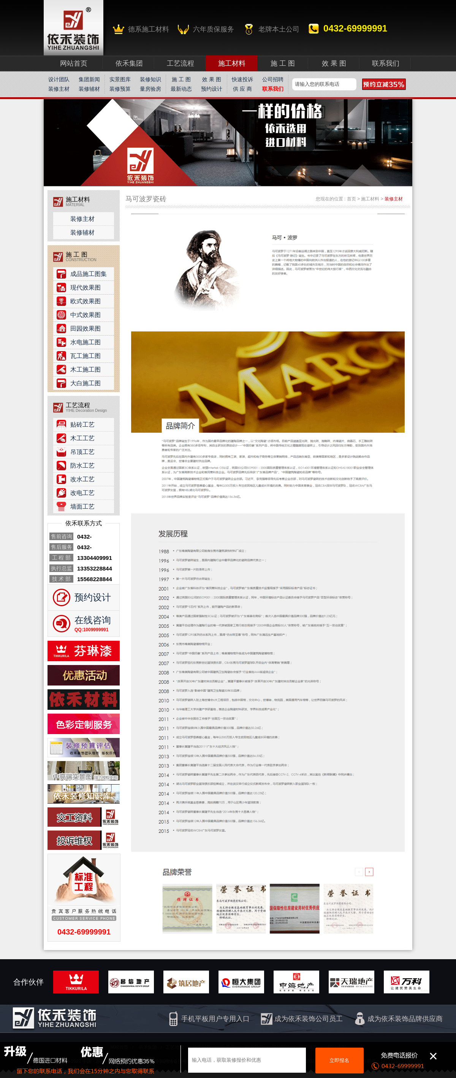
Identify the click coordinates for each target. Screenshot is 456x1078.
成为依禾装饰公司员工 (308, 1019)
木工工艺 (82, 438)
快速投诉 (242, 79)
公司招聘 (272, 79)
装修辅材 (89, 89)
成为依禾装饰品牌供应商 (405, 1019)
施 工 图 (181, 79)
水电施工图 (85, 342)
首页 (351, 199)
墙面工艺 (82, 506)
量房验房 (150, 89)
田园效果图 (85, 328)
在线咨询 (92, 620)
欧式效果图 (85, 301)
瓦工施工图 (85, 356)
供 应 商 (242, 89)
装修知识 (150, 79)
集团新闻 (89, 79)
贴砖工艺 (82, 424)
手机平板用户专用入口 (215, 1019)
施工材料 (370, 199)
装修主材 (59, 89)
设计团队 (59, 79)
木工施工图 (85, 369)
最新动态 (181, 89)
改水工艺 (82, 479)
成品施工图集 (88, 274)
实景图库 (120, 79)
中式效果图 (85, 315)
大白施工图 (85, 383)
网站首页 (73, 63)
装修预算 (120, 89)
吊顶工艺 (82, 452)
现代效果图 (85, 287)
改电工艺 (82, 493)
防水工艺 (82, 465)
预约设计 (211, 89)
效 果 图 (211, 79)
